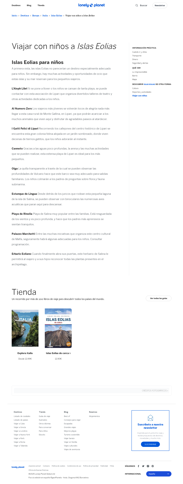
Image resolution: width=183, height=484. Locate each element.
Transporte (136, 55)
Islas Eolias (56, 15)
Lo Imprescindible (139, 72)
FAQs (112, 466)
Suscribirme (150, 444)
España (159, 474)
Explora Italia (25, 353)
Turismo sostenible (72, 434)
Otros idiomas (45, 423)
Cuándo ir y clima (139, 52)
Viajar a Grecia (20, 427)
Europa (35, 15)
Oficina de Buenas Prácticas (38, 470)
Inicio (14, 15)
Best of (67, 416)
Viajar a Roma (19, 442)
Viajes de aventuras (72, 449)
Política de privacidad (90, 466)
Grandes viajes (70, 427)
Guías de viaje (44, 416)
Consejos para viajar (72, 419)
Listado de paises (21, 419)
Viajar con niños (139, 95)
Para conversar (45, 427)
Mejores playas (70, 431)
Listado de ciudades (22, 416)
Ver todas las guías (158, 298)
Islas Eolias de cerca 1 (58, 353)
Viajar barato (69, 438)
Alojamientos (94, 416)
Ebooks (42, 434)
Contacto (46, 466)
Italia (45, 15)
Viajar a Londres (20, 431)
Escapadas (68, 423)
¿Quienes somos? (35, 466)
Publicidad (104, 466)
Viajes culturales (70, 445)
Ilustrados (43, 419)
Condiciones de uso (74, 466)
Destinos (16, 5)
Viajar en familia (70, 442)
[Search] (141, 5)
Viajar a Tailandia (20, 445)
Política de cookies (58, 466)
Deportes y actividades (141, 92)
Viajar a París (19, 438)
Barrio (135, 75)
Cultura (135, 88)
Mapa (134, 79)
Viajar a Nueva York (22, 434)
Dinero (135, 59)
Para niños (43, 431)
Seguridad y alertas (140, 63)
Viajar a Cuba (19, 423)
